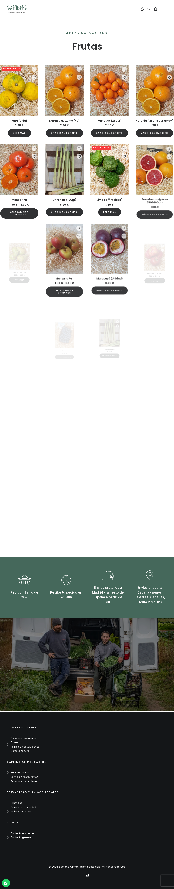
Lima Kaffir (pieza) (109, 190)
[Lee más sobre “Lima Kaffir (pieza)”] (109, 196)
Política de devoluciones (25, 746)
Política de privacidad (23, 807)
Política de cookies (22, 811)
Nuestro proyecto (21, 772)
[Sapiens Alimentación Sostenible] (17, 9)
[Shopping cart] (153, 9)
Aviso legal (17, 802)
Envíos (14, 742)
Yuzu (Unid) (19, 121)
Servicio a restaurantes (24, 776)
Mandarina (19, 195)
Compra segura (20, 750)
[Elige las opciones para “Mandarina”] (19, 206)
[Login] (140, 9)
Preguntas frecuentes (23, 737)
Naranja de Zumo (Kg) (64, 121)
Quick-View (34, 69)
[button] (64, 133)
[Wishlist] (147, 9)
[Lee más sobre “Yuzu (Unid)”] (19, 133)
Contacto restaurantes (24, 833)
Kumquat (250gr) (110, 121)
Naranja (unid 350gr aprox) (155, 121)
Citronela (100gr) (64, 193)
